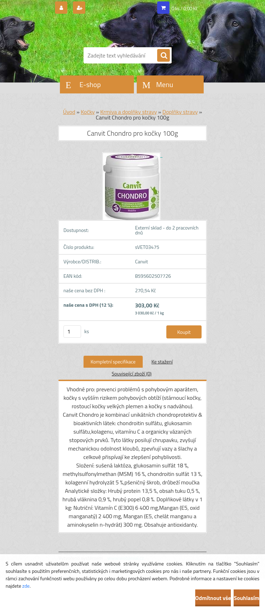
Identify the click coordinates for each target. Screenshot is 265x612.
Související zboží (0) (132, 373)
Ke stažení (162, 361)
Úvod (69, 112)
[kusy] (72, 331)
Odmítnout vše (213, 598)
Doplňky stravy (180, 112)
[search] (163, 55)
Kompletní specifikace (113, 361)
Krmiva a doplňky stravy (128, 112)
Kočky (88, 112)
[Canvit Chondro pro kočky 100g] (132, 155)
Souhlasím (246, 598)
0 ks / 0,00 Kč (185, 8)
